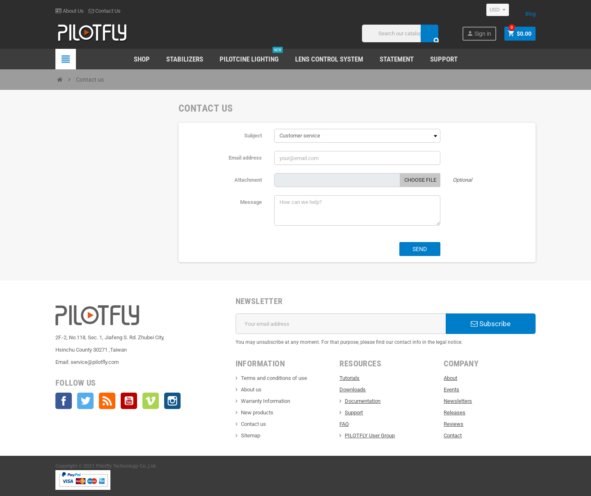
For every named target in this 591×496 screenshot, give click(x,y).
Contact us (253, 424)
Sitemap (250, 435)
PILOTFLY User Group (370, 435)
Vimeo (150, 401)
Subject (253, 136)
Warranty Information (265, 401)
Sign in (479, 33)
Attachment (248, 180)
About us (251, 389)
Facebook (63, 401)
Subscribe (491, 324)
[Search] (400, 33)
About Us (69, 11)
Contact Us (105, 11)
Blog (530, 14)
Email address (245, 158)
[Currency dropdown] (497, 10)
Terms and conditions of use (274, 378)
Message (251, 202)
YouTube (129, 401)
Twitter (85, 401)
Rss (107, 401)
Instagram (172, 401)
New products (257, 412)
